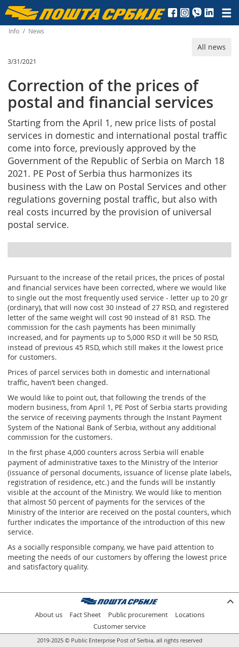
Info (14, 31)
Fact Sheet (85, 615)
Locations (189, 615)
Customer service (119, 626)
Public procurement (138, 615)
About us (48, 615)
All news (211, 47)
